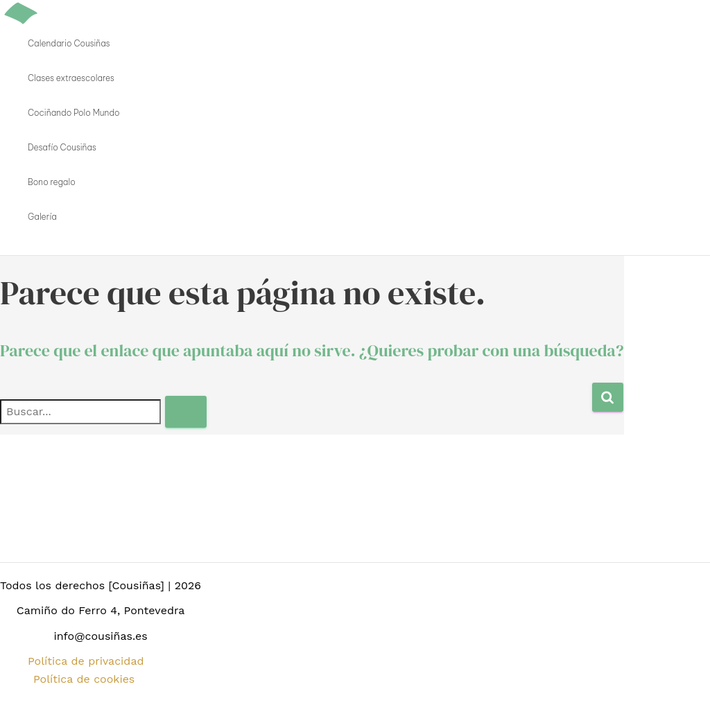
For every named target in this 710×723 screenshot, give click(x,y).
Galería (42, 216)
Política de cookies (84, 679)
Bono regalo (52, 182)
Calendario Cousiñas (69, 43)
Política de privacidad (86, 661)
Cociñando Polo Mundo (74, 112)
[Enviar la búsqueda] (186, 412)
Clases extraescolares (71, 78)
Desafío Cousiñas (62, 147)
